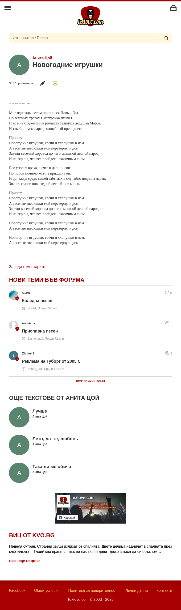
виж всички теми (90, 381)
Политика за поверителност (92, 591)
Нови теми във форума (46, 280)
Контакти (164, 591)
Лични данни (136, 591)
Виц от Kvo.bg (31, 535)
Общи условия (47, 591)
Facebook (17, 591)
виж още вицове (24, 561)
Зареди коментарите (27, 267)
